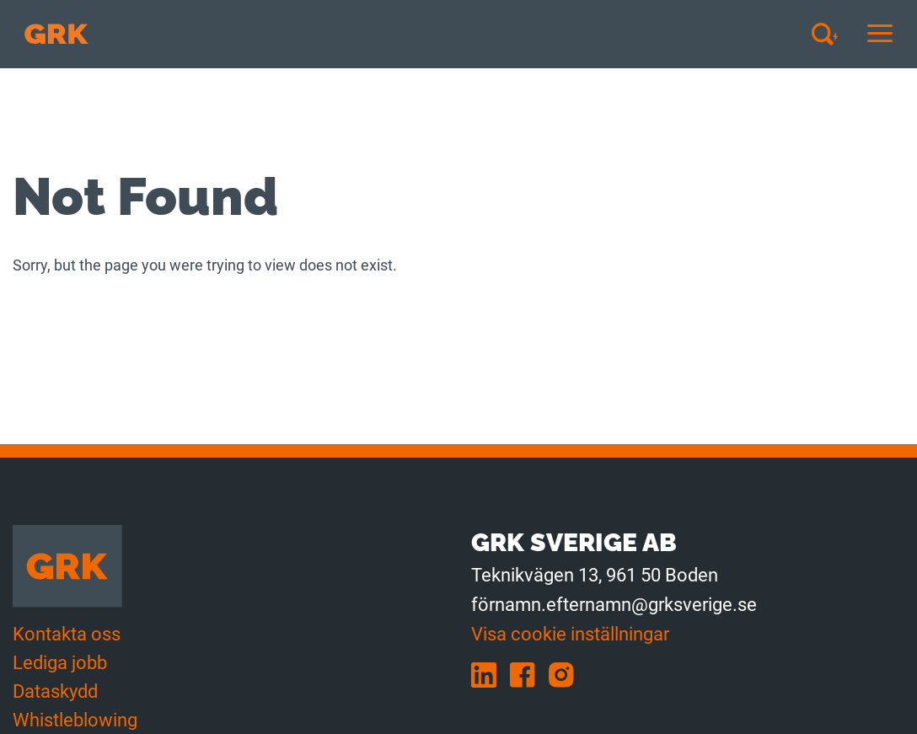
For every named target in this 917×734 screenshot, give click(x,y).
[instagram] (566, 674)
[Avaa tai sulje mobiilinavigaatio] (880, 34)
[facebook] (529, 674)
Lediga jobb (60, 662)
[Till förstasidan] (56, 34)
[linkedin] (490, 674)
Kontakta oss (67, 634)
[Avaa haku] (831, 34)
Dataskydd (55, 691)
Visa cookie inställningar (570, 634)
